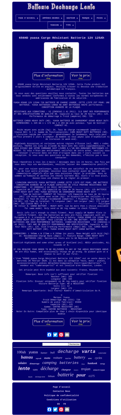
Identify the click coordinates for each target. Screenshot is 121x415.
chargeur (66, 369)
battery (79, 357)
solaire (22, 363)
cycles (98, 357)
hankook (92, 363)
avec (90, 358)
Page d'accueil (61, 387)
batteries (69, 363)
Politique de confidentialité (61, 395)
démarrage (35, 363)
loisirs (76, 370)
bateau (27, 357)
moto (47, 358)
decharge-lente (40, 377)
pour (81, 374)
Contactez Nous (61, 391)
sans (35, 369)
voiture (57, 357)
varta (88, 351)
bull (52, 352)
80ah (83, 364)
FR (64, 404)
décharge (50, 368)
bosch (30, 377)
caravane (102, 353)
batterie (66, 374)
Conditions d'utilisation (61, 400)
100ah (21, 352)
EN (58, 404)
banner (44, 353)
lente (24, 368)
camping (49, 362)
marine (68, 358)
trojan (85, 369)
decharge (68, 351)
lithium (51, 376)
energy (102, 364)
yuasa (33, 352)
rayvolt (38, 358)
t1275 (92, 376)
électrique (99, 370)
